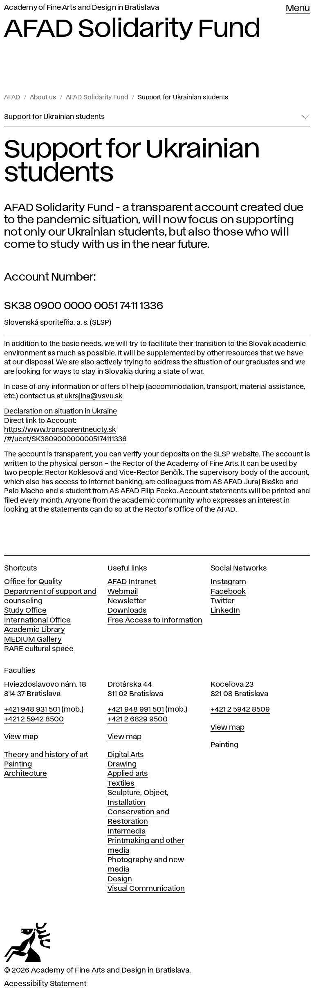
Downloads (127, 610)
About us (43, 98)
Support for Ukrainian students (183, 98)
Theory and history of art (46, 755)
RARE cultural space (39, 649)
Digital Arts (126, 755)
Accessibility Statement (45, 984)
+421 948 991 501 (136, 709)
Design (120, 879)
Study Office (25, 610)
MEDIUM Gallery (33, 639)
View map (21, 737)
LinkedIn (225, 610)
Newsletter (127, 601)
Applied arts (128, 774)
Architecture (25, 774)
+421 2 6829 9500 (138, 719)
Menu (298, 8)
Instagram (228, 582)
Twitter (223, 601)
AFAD (12, 98)
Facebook (228, 592)
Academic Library (34, 630)
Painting (18, 764)
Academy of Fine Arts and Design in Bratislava (81, 7)
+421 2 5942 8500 (34, 719)
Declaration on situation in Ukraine (60, 411)
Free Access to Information (155, 620)
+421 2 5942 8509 (240, 709)
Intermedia (127, 831)
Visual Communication (146, 888)
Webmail (123, 592)
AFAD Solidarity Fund (97, 98)
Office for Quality (33, 582)
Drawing (122, 764)
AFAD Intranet (132, 582)
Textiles (121, 783)
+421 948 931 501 (32, 709)
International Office (37, 620)
